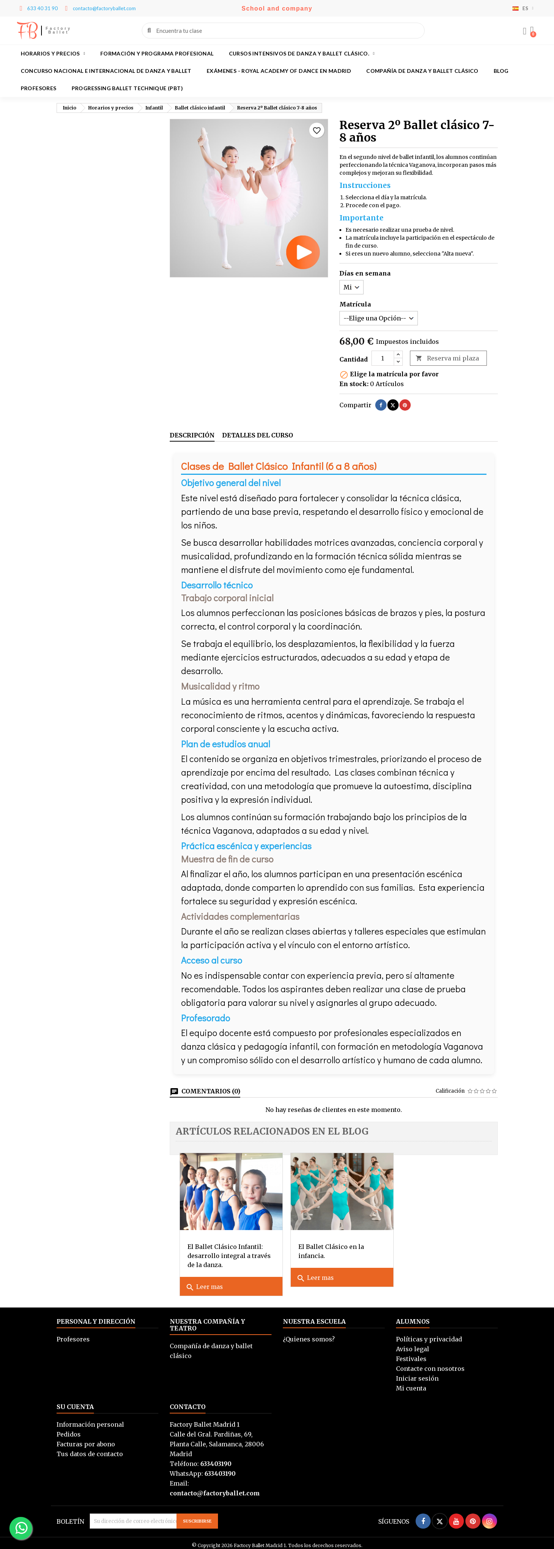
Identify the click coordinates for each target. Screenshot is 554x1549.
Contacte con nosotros (430, 1363)
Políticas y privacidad (429, 1334)
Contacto (188, 1402)
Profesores (39, 88)
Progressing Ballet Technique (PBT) (127, 88)
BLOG (501, 71)
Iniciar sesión (417, 1373)
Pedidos (69, 1429)
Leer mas (204, 1282)
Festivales (411, 1354)
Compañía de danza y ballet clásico (422, 71)
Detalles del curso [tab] (257, 435)
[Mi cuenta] (524, 31)
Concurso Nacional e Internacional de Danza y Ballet (106, 71)
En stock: (353, 384)
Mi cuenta (411, 1383)
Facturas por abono (86, 1439)
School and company (277, 8)
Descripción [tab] (192, 435)
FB (27, 30)
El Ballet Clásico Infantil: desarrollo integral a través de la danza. (225, 1251)
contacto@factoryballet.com (215, 1488)
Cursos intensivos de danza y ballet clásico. (302, 53)
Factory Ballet (59, 30)
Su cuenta (75, 1402)
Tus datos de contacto (90, 1449)
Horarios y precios (53, 53)
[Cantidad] (382, 358)
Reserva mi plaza (447, 358)
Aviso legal (412, 1344)
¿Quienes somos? (309, 1334)
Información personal (90, 1419)
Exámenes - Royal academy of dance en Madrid (279, 71)
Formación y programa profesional (157, 53)
